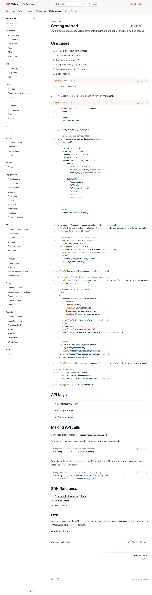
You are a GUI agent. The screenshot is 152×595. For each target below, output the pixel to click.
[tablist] (93, 81)
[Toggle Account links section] (12, 39)
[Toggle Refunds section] (10, 267)
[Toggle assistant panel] (93, 4)
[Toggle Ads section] (8, 77)
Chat (30, 12)
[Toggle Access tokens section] (13, 35)
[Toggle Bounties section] (10, 167)
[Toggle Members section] (10, 106)
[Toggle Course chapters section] (13, 288)
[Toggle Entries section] (9, 97)
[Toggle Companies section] (11, 147)
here (110, 96)
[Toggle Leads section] (9, 102)
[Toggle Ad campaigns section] (12, 68)
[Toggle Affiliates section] (10, 89)
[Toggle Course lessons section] (13, 296)
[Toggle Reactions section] (11, 213)
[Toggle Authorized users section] (14, 142)
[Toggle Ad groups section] (11, 73)
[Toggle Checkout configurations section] (17, 229)
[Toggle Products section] (10, 259)
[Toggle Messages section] (11, 205)
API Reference (55, 12)
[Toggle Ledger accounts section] (14, 317)
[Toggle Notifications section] (12, 209)
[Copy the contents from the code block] (142, 80)
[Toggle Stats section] (9, 354)
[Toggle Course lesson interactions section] (18, 292)
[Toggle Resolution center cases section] (17, 271)
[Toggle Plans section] (9, 255)
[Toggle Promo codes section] (12, 263)
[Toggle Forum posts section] (12, 196)
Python (58, 500)
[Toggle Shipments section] (11, 118)
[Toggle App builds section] (11, 44)
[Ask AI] (146, 80)
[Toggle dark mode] (31, 591)
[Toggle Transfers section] (10, 334)
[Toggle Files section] (8, 52)
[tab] (57, 80)
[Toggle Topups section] (10, 329)
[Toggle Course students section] (13, 300)
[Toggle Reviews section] (10, 114)
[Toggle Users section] (9, 155)
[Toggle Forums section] (9, 200)
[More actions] (147, 26)
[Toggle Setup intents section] (12, 276)
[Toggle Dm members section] (12, 188)
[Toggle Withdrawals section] (12, 342)
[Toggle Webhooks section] (11, 56)
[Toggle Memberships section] (12, 110)
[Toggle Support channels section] (14, 217)
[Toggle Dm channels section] (12, 183)
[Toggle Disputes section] (10, 238)
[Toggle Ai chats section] (10, 130)
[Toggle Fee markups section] (12, 151)
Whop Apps (41, 12)
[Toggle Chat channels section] (12, 179)
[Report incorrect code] (138, 80)
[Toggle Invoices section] (10, 242)
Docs (83, 496)
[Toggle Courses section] (10, 305)
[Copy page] (137, 26)
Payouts (21, 12)
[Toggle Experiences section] (12, 192)
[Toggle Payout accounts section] (13, 321)
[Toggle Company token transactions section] (18, 93)
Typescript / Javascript (66, 496)
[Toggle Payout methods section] (13, 325)
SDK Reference (71, 12)
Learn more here (59, 531)
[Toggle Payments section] (11, 250)
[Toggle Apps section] (9, 48)
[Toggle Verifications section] (12, 338)
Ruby (57, 505)
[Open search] (69, 4)
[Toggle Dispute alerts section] (12, 233)
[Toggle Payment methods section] (14, 246)
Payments (10, 12)
